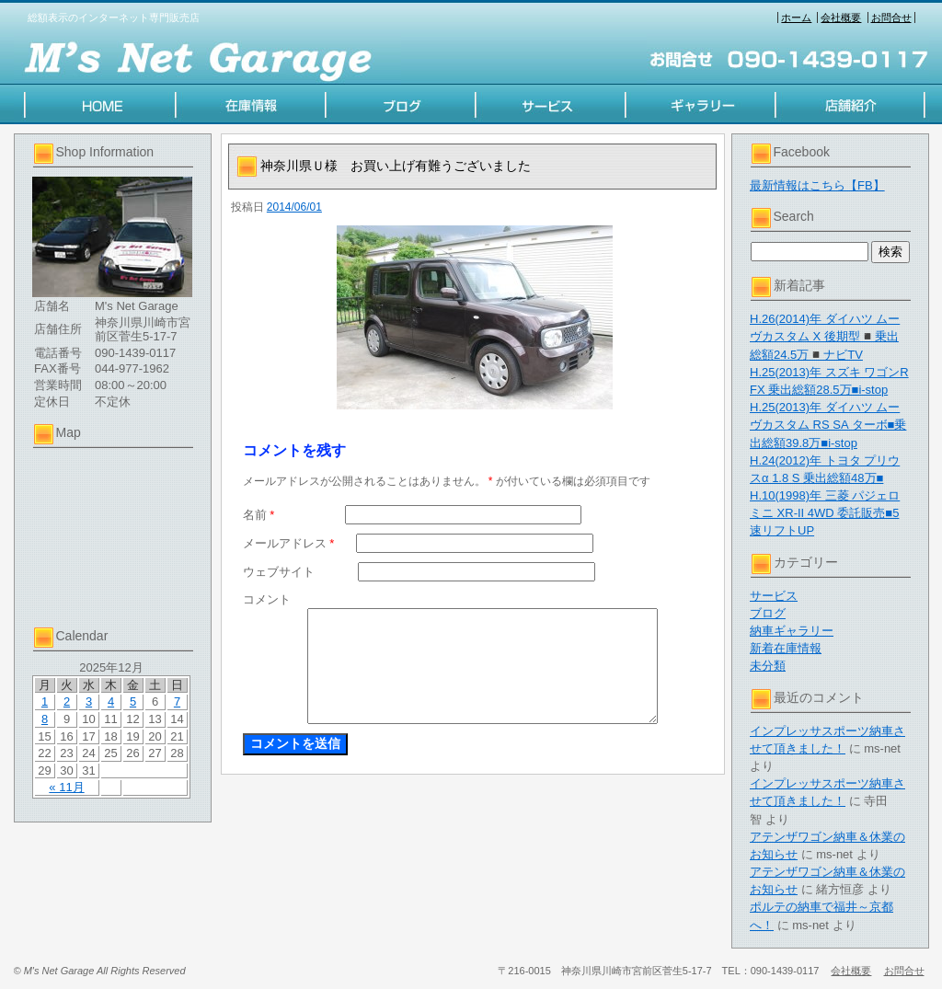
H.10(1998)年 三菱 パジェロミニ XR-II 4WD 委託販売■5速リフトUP (825, 513)
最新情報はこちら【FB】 (817, 185)
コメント (267, 599)
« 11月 (66, 787)
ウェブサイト (279, 572)
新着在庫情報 (785, 648)
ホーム (796, 17)
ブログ (768, 613)
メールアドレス (289, 543)
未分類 (768, 666)
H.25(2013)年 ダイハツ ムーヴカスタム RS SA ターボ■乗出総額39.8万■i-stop (828, 424)
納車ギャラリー (791, 631)
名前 (259, 515)
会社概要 (841, 17)
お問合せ (891, 17)
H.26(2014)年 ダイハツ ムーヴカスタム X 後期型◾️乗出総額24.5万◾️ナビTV (825, 336)
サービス (774, 596)
